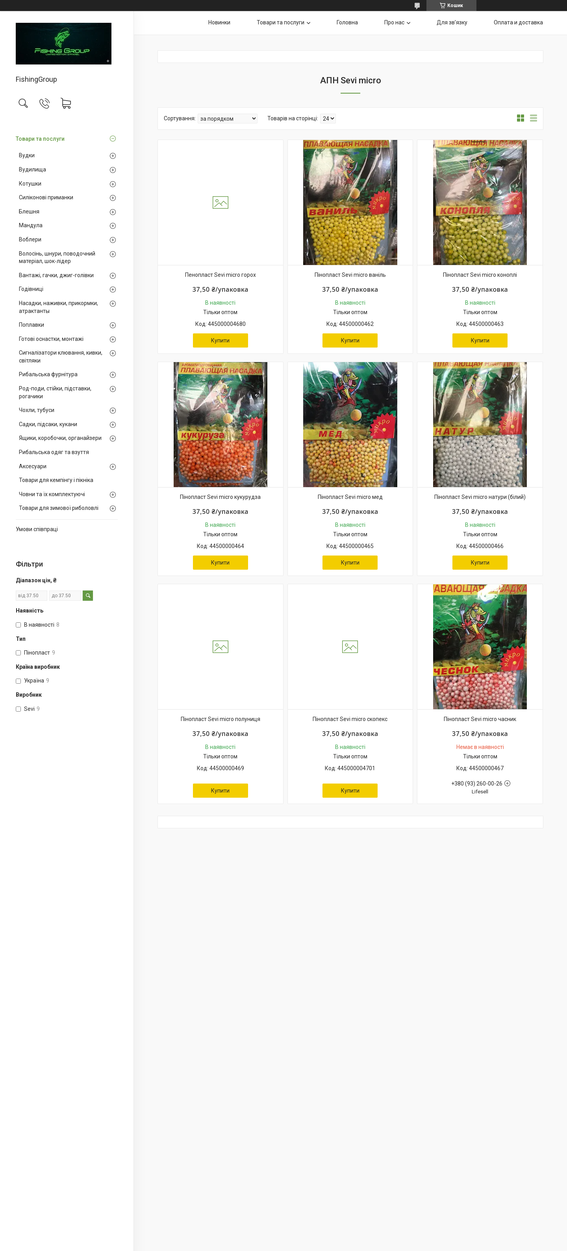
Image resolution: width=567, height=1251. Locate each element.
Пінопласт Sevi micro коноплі (480, 275)
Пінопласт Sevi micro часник (480, 719)
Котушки (30, 183)
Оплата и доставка (518, 22)
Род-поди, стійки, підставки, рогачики (55, 392)
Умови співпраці (37, 529)
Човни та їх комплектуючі (52, 494)
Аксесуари (32, 466)
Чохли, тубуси (36, 410)
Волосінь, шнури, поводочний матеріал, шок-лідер (57, 257)
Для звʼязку (452, 22)
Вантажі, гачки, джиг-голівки (56, 275)
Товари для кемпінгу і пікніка (56, 480)
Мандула (31, 225)
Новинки (219, 22)
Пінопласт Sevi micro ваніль (350, 275)
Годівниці (31, 289)
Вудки (27, 155)
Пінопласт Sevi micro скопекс (350, 719)
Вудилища (32, 169)
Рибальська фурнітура (48, 374)
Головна (347, 22)
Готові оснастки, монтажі (51, 339)
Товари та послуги (40, 139)
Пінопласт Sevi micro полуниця (220, 719)
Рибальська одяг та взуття (54, 452)
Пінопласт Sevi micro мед (350, 497)
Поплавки (31, 325)
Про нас (394, 22)
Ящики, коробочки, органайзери (60, 438)
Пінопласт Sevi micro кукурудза (220, 497)
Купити (220, 340)
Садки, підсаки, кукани (48, 424)
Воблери (30, 239)
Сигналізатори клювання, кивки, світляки (60, 357)
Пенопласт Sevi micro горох (220, 275)
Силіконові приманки (46, 197)
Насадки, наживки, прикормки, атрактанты (58, 307)
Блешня (29, 211)
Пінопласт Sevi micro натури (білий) (480, 497)
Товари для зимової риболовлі (58, 508)
